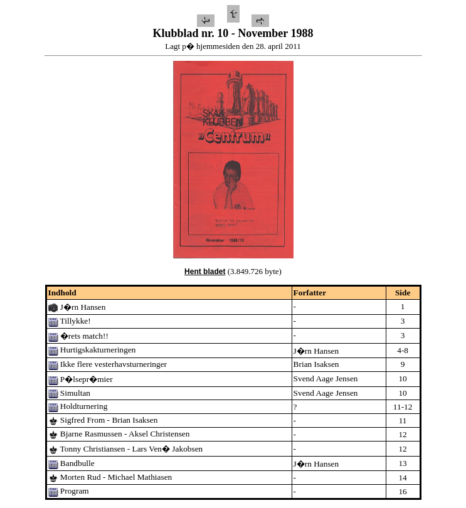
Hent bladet (204, 271)
